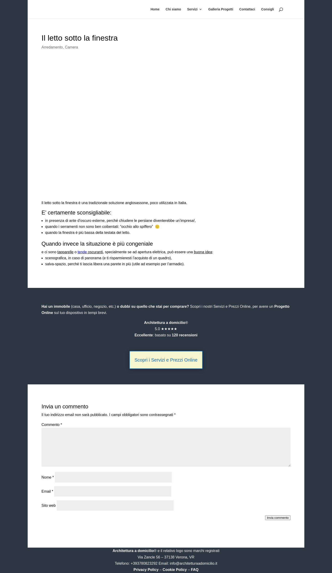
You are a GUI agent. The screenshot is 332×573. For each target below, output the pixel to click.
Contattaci (247, 9)
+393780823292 (145, 563)
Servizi (192, 9)
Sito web (49, 505)
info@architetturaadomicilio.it (193, 563)
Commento (52, 425)
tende (82, 252)
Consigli (267, 9)
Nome (48, 477)
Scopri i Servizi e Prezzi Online (165, 359)
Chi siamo (173, 9)
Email (47, 491)
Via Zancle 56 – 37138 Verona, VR (166, 557)
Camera (71, 47)
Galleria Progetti (220, 9)
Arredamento (52, 47)
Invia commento (278, 517)
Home (155, 9)
